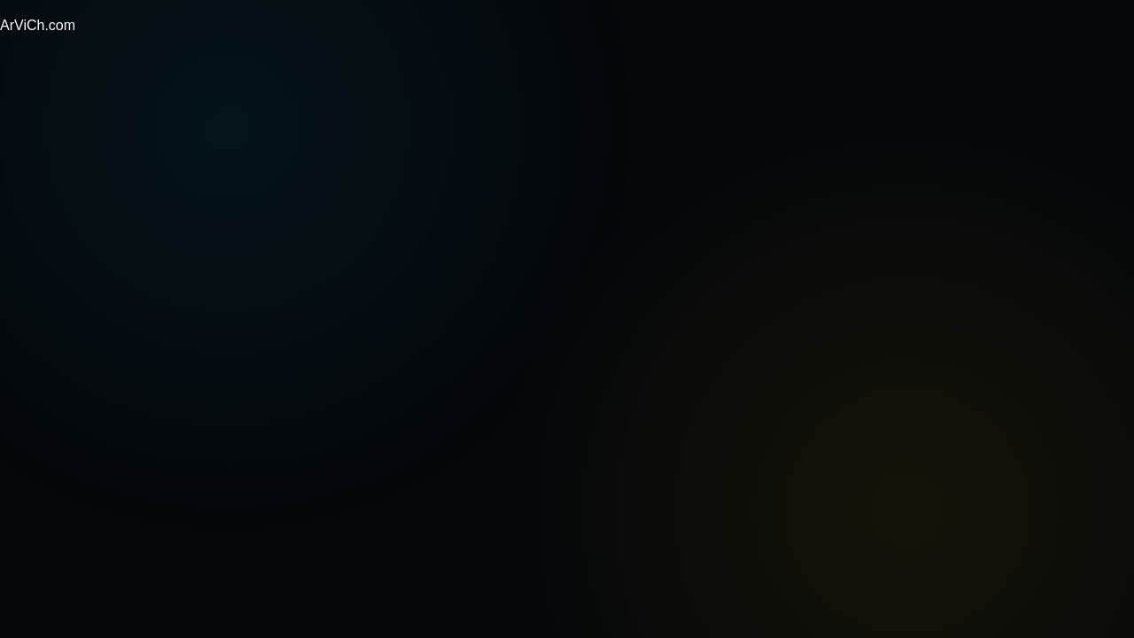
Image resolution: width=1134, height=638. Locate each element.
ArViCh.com (37, 25)
